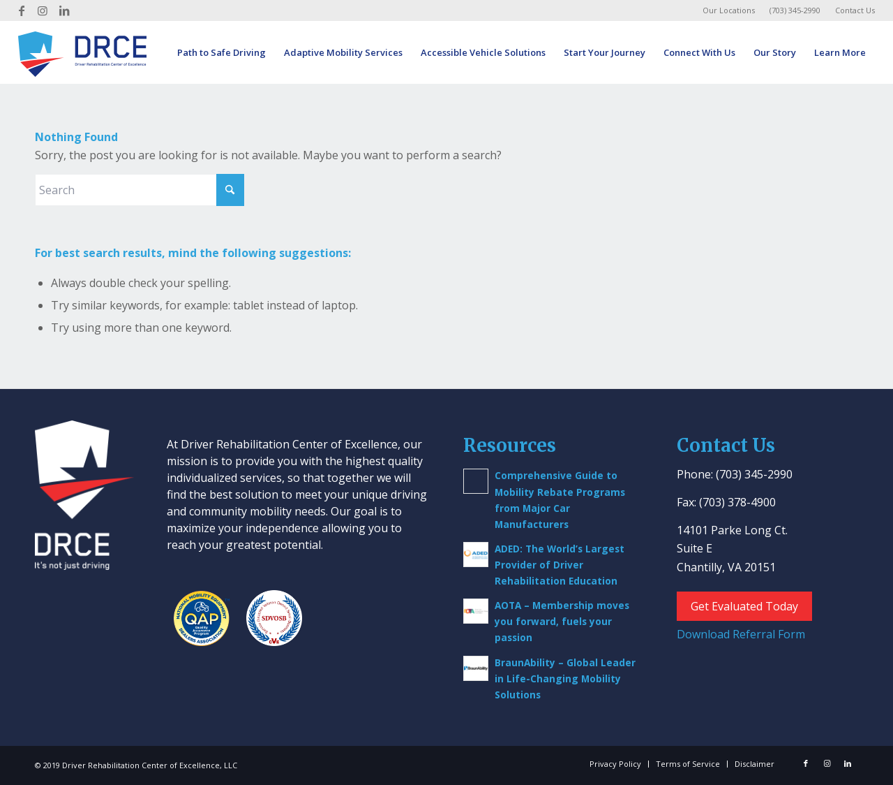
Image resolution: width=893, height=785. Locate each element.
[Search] (139, 190)
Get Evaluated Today (744, 606)
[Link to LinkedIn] (64, 10)
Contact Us (855, 10)
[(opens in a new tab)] (475, 554)
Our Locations (729, 10)
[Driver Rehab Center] (82, 52)
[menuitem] (729, 10)
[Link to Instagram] (43, 10)
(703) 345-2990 (795, 10)
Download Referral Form (741, 634)
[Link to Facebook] (22, 10)
